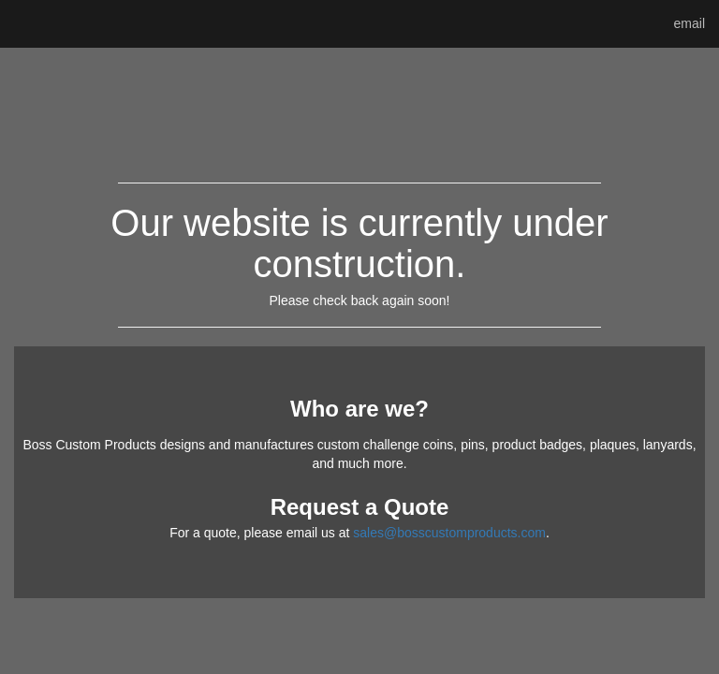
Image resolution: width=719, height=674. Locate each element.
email (689, 23)
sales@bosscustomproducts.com (449, 532)
